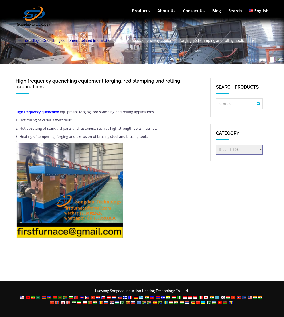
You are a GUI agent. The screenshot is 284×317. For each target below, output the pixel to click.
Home (23, 40)
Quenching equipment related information (77, 40)
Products (141, 10)
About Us (166, 10)
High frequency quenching (37, 111)
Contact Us (194, 10)
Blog (216, 10)
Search (235, 10)
